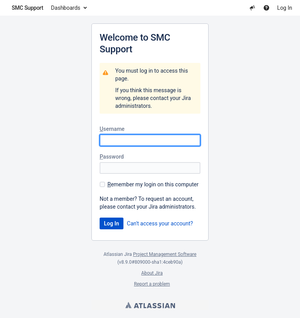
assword (112, 157)
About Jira (152, 273)
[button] (252, 8)
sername (112, 129)
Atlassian (150, 305)
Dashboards (65, 8)
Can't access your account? (160, 223)
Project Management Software (164, 254)
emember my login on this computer (152, 184)
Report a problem (152, 284)
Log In (284, 8)
